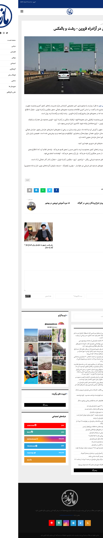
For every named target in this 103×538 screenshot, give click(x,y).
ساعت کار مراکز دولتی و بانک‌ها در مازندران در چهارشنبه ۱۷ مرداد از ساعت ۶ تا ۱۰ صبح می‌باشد (77, 422)
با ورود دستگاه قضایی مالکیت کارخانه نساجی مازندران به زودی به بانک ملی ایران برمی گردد (76, 391)
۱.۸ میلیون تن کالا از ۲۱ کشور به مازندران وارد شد (82, 406)
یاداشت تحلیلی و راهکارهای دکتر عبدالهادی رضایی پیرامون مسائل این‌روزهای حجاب (78, 401)
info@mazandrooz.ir (48, 515)
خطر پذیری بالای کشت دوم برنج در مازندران (83, 412)
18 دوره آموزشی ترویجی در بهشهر (39, 203)
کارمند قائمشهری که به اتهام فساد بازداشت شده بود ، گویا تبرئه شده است (77, 396)
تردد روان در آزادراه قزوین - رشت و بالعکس (66, 28)
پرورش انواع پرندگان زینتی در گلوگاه (72, 203)
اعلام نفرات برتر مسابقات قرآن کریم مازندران (83, 439)
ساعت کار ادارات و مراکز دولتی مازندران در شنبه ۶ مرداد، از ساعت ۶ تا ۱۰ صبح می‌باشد (76, 460)
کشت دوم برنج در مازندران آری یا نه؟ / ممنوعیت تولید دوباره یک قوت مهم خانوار (76, 449)
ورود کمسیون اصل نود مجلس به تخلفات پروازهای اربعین (79, 426)
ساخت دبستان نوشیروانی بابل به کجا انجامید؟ (82, 436)
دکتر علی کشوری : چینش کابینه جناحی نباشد (82, 456)
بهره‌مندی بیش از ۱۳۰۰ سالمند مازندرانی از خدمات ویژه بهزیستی (78, 340)
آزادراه (9, 180)
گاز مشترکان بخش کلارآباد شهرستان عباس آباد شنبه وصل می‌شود (77, 465)
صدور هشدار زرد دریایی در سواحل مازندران (83, 432)
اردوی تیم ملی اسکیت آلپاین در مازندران (84, 445)
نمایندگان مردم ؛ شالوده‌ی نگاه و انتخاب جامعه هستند (80, 409)
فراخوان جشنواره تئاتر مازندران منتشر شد (84, 442)
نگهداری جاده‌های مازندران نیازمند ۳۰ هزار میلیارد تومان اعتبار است (76, 415)
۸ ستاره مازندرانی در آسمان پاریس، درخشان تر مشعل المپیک (79, 453)
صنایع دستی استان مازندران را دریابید (85, 418)
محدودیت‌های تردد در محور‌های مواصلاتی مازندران (81, 429)
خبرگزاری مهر (85, 105)
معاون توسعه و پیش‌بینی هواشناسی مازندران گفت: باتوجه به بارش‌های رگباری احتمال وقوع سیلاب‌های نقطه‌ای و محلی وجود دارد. (77, 345)
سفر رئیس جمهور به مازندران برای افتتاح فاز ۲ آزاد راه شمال (20, 246)
